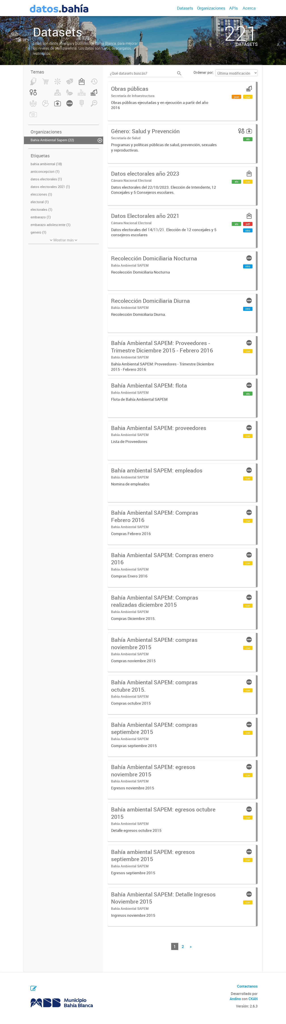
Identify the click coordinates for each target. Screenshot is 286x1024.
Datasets (185, 8)
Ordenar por (202, 72)
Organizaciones (211, 8)
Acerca (249, 8)
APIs (233, 8)
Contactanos (247, 986)
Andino (235, 998)
